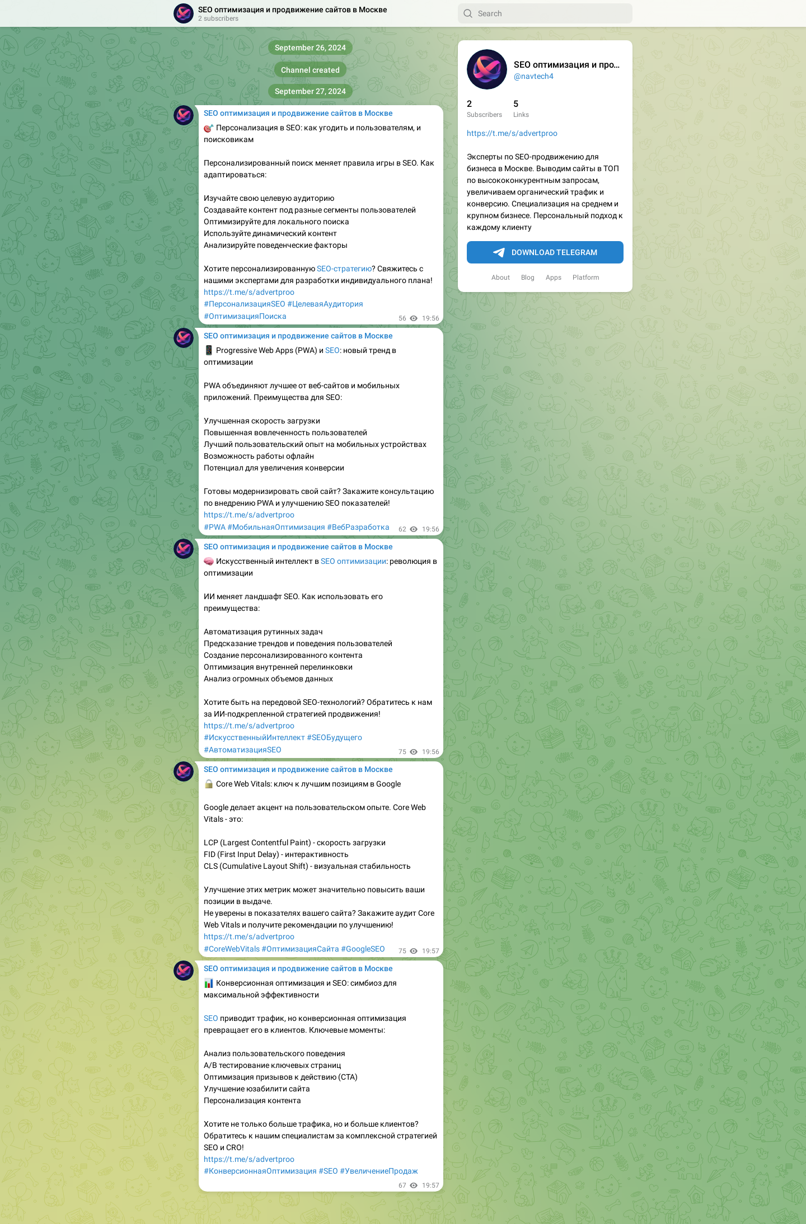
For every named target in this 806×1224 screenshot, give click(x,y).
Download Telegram (545, 253)
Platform (586, 277)
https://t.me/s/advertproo (512, 133)
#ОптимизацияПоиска (245, 316)
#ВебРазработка (358, 526)
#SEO (328, 1170)
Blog (528, 277)
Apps (553, 277)
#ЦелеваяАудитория (325, 303)
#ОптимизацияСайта (300, 948)
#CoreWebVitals (232, 948)
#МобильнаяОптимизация (276, 526)
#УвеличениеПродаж (379, 1170)
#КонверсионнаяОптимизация (260, 1170)
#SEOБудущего (334, 737)
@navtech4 (534, 76)
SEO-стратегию (344, 268)
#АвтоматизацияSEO (243, 749)
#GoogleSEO (363, 948)
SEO (332, 350)
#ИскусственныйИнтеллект (254, 737)
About (500, 277)
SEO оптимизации (353, 561)
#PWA (215, 526)
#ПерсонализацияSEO (244, 303)
